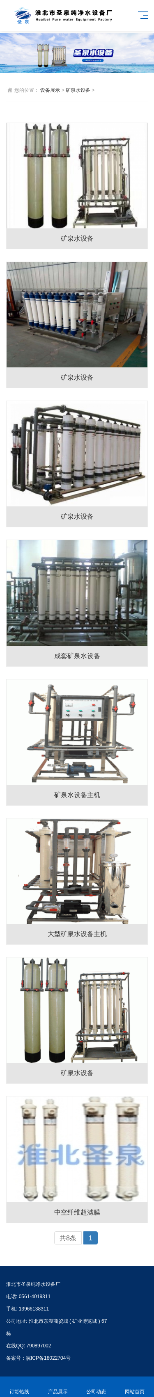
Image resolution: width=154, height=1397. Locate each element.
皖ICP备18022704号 (48, 1358)
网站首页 (134, 1387)
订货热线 (19, 1387)
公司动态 (96, 1387)
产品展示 (58, 1387)
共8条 (68, 1238)
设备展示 (50, 90)
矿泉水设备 (78, 90)
